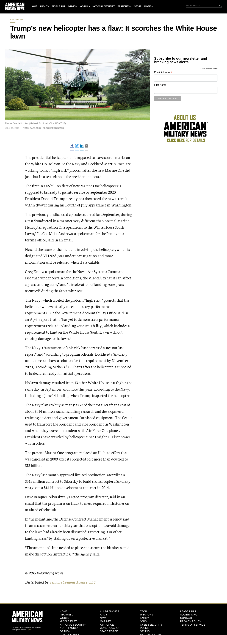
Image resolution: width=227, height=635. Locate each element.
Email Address (163, 72)
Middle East (68, 621)
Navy (103, 618)
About (44, 6)
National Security (104, 6)
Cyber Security (151, 624)
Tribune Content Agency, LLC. (74, 582)
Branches (124, 6)
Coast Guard (109, 627)
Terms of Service (192, 624)
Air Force (107, 624)
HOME (63, 611)
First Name (160, 84)
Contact (186, 618)
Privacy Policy (190, 621)
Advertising (188, 614)
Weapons (146, 614)
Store (138, 6)
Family (144, 618)
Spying (145, 631)
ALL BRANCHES (109, 611)
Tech (143, 611)
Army (103, 614)
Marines (106, 621)
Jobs (143, 621)
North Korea (69, 627)
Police (144, 627)
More (147, 6)
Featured (16, 19)
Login (29, 630)
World (84, 6)
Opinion (72, 6)
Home (34, 6)
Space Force (109, 631)
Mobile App (58, 6)
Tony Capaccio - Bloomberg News (43, 128)
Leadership (188, 611)
